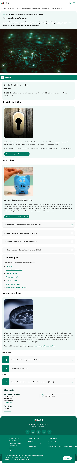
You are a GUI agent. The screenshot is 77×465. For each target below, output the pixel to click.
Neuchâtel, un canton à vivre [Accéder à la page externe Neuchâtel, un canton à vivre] (35, 444)
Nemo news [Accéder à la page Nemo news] (51, 444)
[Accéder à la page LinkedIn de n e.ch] (33, 432)
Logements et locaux (13, 280)
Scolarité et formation (13, 284)
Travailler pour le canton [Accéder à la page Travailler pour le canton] (15, 443)
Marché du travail (11, 273)
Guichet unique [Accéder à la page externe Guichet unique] (52, 441)
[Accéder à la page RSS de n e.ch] (49, 432)
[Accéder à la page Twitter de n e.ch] (27, 432)
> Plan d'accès (8, 402)
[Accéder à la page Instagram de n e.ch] (38, 432)
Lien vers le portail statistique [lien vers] (17, 154)
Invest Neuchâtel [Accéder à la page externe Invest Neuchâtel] (32, 446)
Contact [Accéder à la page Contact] (11, 450)
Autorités (11, 8)
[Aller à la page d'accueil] (5, 3)
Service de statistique (56, 8)
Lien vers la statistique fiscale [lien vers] (17, 216)
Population (9, 266)
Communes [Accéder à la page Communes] (30, 441)
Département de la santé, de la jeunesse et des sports (32, 8)
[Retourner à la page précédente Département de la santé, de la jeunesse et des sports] (38, 15)
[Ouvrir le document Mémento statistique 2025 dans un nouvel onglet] (38, 368)
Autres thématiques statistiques (16, 287)
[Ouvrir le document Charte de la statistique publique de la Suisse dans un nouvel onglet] (38, 359)
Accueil (3, 8)
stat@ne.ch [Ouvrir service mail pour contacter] (7, 411)
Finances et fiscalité (12, 277)
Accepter (67, 458)
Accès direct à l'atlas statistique (44, 346)
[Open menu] (74, 3)
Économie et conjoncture (14, 270)
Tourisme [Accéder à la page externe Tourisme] (30, 448)
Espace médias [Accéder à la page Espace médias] (13, 445)
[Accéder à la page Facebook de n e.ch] (44, 432)
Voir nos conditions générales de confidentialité (17, 459)
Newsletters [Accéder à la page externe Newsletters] (12, 448)
